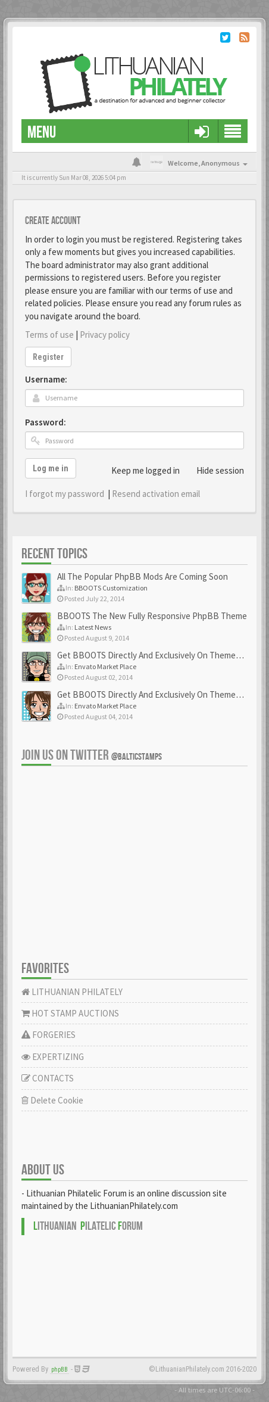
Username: (46, 379)
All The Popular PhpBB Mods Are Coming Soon (142, 576)
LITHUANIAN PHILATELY (72, 991)
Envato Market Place (105, 666)
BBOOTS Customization (111, 587)
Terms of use (49, 334)
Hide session (213, 470)
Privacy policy (105, 334)
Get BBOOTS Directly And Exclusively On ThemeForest (159, 655)
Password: (45, 422)
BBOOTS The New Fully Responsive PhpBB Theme (152, 615)
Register (48, 357)
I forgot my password (64, 493)
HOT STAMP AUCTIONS (70, 1013)
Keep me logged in (139, 470)
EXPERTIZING (52, 1056)
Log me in (50, 468)
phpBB (59, 1369)
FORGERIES (48, 1034)
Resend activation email (156, 493)
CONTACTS (47, 1078)
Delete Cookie (52, 1100)
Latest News (92, 627)
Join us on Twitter (91, 755)
